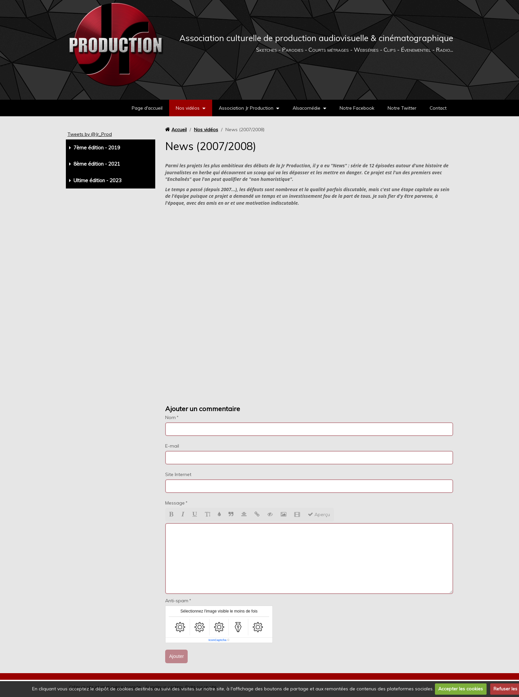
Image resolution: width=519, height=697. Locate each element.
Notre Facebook (356, 108)
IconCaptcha (217, 640)
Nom (170, 417)
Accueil (179, 130)
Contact (438, 108)
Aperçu (319, 514)
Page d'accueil (144, 108)
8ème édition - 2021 (96, 164)
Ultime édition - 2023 (97, 180)
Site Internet (178, 474)
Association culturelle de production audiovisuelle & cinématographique (316, 38)
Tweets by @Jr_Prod (90, 134)
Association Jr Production (244, 108)
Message (175, 503)
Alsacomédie (305, 108)
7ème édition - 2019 (96, 147)
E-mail (172, 446)
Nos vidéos (185, 108)
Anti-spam (176, 601)
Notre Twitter (401, 108)
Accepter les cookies (460, 689)
